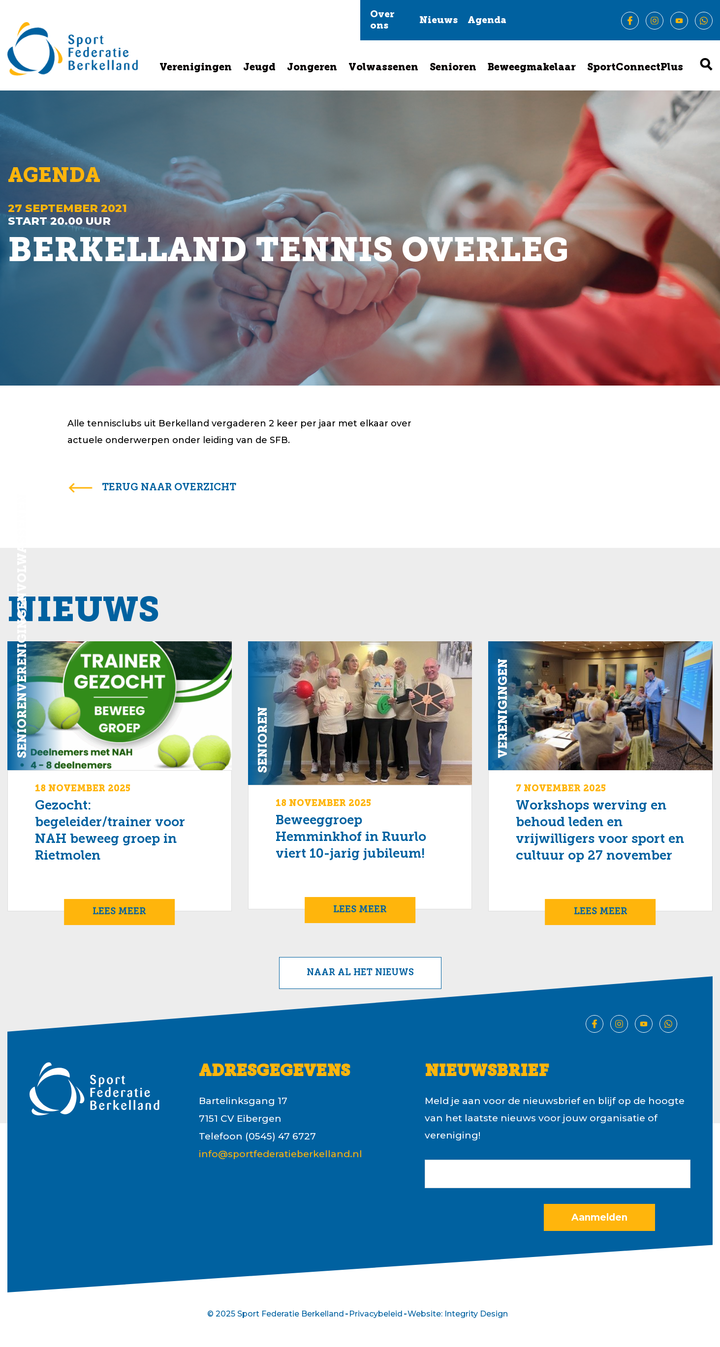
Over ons (382, 20)
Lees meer (119, 912)
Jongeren (312, 68)
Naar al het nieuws (360, 973)
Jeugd (259, 68)
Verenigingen (195, 68)
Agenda (487, 21)
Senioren (453, 68)
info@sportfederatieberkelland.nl (280, 1154)
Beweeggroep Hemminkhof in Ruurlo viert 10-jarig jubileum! (351, 837)
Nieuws (438, 21)
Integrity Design (476, 1313)
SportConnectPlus (635, 68)
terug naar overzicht (169, 488)
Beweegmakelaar (532, 68)
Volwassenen (383, 68)
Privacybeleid (376, 1313)
